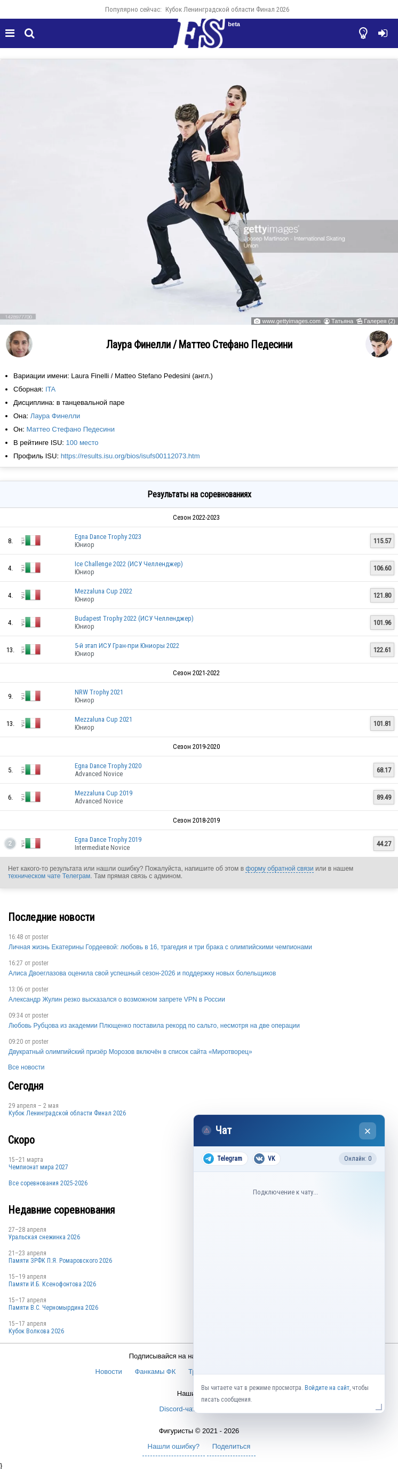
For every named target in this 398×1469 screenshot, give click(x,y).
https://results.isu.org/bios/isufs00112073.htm (130, 456)
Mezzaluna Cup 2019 (103, 793)
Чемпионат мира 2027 (38, 1167)
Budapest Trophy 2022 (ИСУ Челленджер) (134, 618)
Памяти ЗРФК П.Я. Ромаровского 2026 (60, 1260)
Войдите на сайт (327, 1388)
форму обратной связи (279, 868)
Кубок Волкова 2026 (36, 1331)
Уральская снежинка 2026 (44, 1237)
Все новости (26, 1067)
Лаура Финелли (55, 416)
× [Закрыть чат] (367, 1131)
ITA (50, 389)
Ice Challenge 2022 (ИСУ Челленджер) (129, 564)
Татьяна (342, 321)
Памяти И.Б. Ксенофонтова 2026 (52, 1284)
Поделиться (231, 1446)
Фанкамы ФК (155, 1372)
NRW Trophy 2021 (99, 692)
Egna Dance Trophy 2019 (108, 839)
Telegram (222, 1158)
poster (40, 937)
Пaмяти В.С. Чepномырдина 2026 (53, 1307)
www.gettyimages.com (291, 321)
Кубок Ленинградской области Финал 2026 (227, 9)
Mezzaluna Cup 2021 (103, 719)
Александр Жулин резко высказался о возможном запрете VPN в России (117, 999)
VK (264, 1158)
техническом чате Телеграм (49, 876)
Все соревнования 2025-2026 (48, 1183)
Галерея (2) (379, 321)
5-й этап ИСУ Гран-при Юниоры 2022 (127, 646)
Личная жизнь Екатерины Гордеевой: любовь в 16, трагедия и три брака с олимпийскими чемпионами (160, 947)
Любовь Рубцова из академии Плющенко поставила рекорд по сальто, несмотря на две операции (154, 1025)
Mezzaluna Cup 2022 (103, 591)
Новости (108, 1372)
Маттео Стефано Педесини (71, 429)
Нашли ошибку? (174, 1446)
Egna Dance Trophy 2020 (108, 766)
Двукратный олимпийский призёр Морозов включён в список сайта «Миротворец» (130, 1052)
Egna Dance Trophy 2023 (108, 537)
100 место (82, 443)
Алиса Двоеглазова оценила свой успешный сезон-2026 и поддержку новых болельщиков (142, 973)
